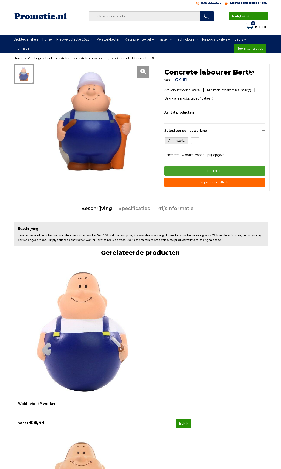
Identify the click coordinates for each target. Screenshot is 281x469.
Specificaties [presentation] (134, 206)
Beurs (238, 39)
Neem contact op (249, 48)
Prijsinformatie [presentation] (175, 206)
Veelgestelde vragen (98, 386)
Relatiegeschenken (42, 58)
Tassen (163, 39)
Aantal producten (179, 110)
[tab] (96, 206)
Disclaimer (216, 398)
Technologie (185, 39)
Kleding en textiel (138, 39)
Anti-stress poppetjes (97, 58)
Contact (152, 381)
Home (47, 39)
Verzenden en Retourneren (166, 392)
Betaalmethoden (159, 386)
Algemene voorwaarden (227, 381)
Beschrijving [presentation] (96, 206)
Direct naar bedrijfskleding (243, 16)
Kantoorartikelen (214, 39)
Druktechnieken (26, 39)
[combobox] (144, 16)
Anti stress (69, 58)
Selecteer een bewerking (185, 128)
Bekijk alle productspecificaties (188, 96)
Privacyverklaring (221, 392)
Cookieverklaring (221, 386)
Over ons (89, 381)
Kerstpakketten (108, 39)
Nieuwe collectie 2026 (72, 39)
